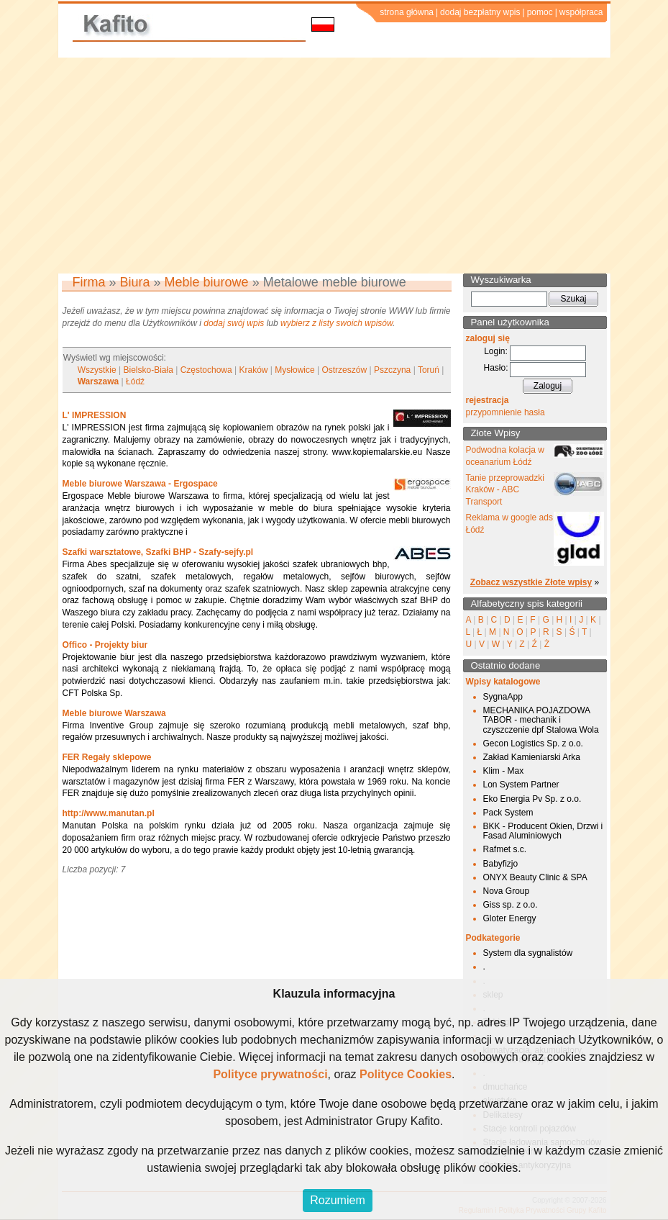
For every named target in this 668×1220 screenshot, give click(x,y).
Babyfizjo (500, 864)
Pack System (508, 813)
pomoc (540, 12)
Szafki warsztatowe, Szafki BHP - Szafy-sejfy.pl (158, 552)
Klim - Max (503, 771)
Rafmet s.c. (505, 849)
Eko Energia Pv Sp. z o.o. (532, 799)
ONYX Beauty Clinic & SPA (535, 877)
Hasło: (495, 368)
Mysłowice (294, 370)
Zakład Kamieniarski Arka (531, 757)
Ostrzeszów (344, 370)
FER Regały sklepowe (107, 757)
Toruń (428, 370)
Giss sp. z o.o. (510, 905)
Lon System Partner (521, 785)
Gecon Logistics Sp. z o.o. (533, 743)
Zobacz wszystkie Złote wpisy (531, 582)
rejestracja (487, 400)
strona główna (407, 12)
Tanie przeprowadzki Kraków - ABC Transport (505, 490)
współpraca (581, 12)
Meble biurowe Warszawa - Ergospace (140, 484)
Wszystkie (97, 370)
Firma (89, 282)
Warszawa (98, 381)
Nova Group (506, 891)
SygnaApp (503, 697)
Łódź (135, 381)
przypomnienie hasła (505, 412)
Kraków (253, 370)
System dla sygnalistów (528, 953)
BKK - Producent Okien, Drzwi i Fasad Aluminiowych (543, 831)
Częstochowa (206, 370)
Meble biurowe (207, 282)
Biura (135, 282)
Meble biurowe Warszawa (114, 713)
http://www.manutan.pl (109, 813)
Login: (496, 351)
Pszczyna (392, 370)
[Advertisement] (334, 165)
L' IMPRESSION (95, 415)
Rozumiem (337, 1200)
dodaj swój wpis (233, 323)
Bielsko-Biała (148, 370)
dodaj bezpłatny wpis (480, 12)
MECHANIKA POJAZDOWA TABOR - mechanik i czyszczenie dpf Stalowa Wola (541, 719)
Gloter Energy (509, 918)
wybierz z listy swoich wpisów (336, 323)
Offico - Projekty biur (105, 645)
